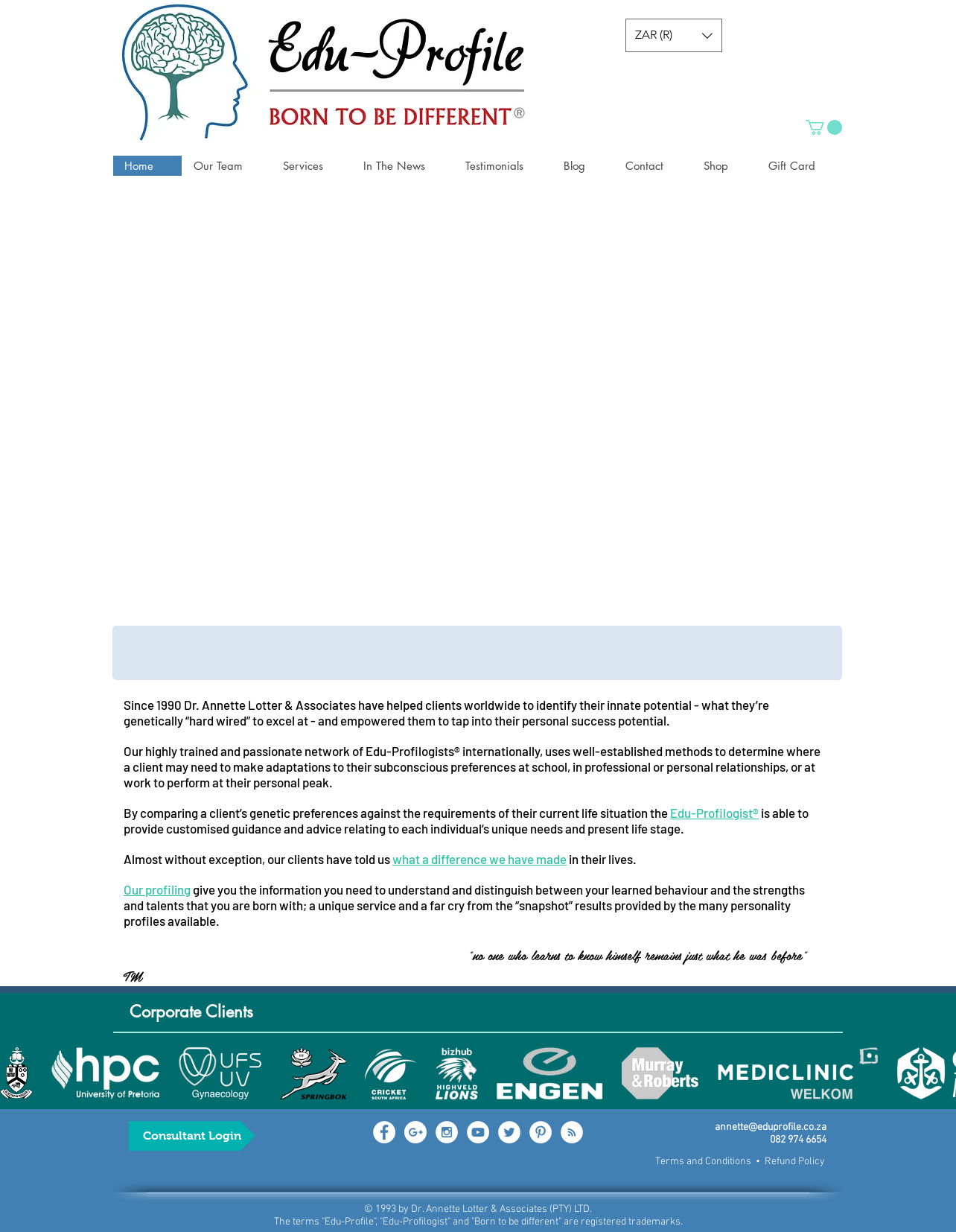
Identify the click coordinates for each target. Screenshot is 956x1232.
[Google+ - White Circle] (415, 1132)
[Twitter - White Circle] (509, 1132)
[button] (673, 35)
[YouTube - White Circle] (478, 1132)
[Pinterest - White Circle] (540, 1132)
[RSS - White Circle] (572, 1132)
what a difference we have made (479, 858)
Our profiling (157, 889)
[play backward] (18, 1073)
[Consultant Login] (192, 1136)
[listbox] (673, 35)
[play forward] (937, 1073)
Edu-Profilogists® (413, 750)
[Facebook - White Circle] (384, 1132)
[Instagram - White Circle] (447, 1132)
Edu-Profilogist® (714, 812)
